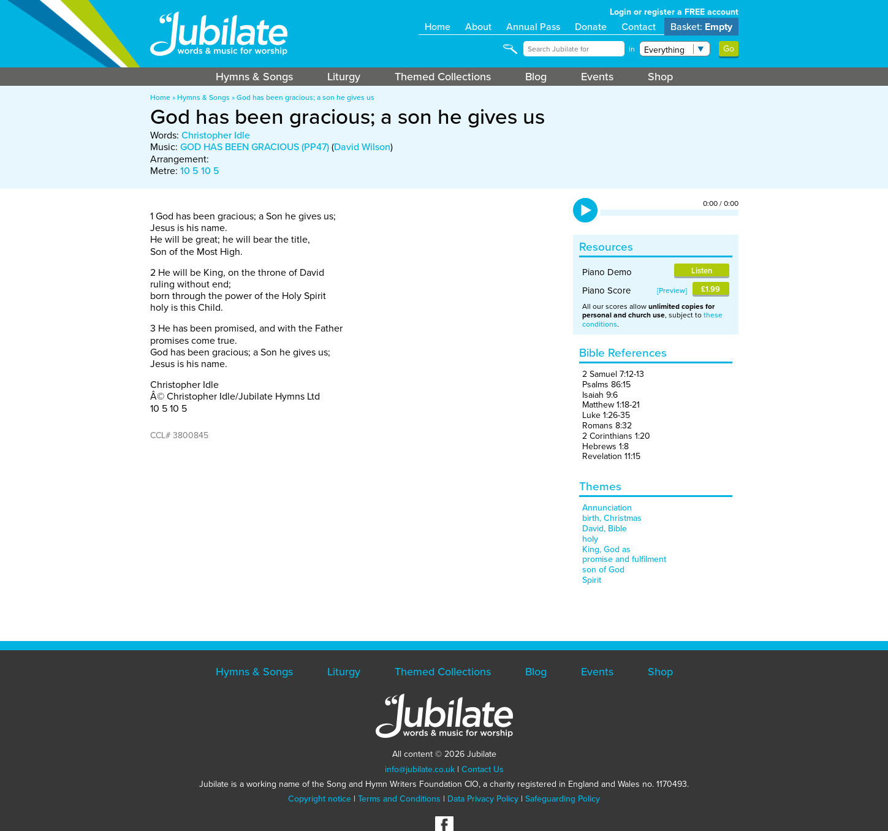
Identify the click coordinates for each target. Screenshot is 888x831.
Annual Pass (533, 27)
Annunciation (607, 507)
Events (597, 77)
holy (590, 539)
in (632, 49)
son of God (603, 569)
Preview (672, 290)
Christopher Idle (215, 135)
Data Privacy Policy (482, 798)
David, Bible (604, 528)
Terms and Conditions (399, 798)
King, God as (606, 549)
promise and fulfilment (624, 559)
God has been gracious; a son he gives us (305, 97)
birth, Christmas (612, 518)
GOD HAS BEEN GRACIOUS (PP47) (254, 147)
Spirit (591, 580)
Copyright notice (319, 798)
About (478, 27)
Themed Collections (443, 77)
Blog (536, 77)
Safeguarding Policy (562, 798)
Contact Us (482, 769)
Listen (701, 270)
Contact (638, 27)
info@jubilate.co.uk (420, 769)
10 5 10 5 (199, 171)
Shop (660, 77)
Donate (591, 27)
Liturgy (343, 77)
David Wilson (362, 147)
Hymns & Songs (254, 77)
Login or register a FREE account (674, 12)
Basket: (701, 27)
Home (437, 27)
